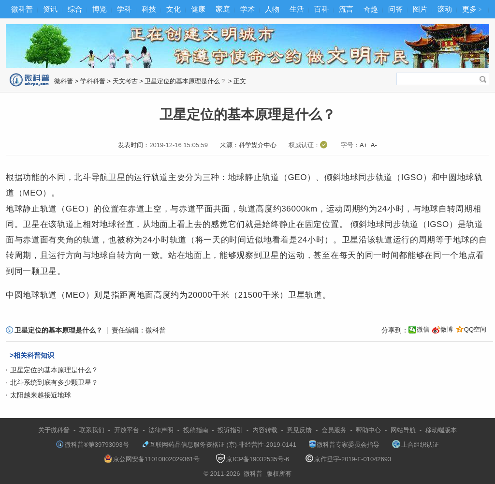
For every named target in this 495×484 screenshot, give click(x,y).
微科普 (22, 9)
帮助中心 (368, 430)
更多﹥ (473, 9)
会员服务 (334, 430)
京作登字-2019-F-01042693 (349, 459)
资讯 (50, 9)
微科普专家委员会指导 (344, 444)
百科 (321, 9)
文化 (173, 9)
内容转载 (264, 430)
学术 (247, 9)
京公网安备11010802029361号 (152, 459)
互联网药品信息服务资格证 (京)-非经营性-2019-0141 (219, 444)
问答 (395, 9)
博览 (99, 9)
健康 (198, 9)
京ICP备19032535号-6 (252, 459)
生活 (297, 9)
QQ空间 (475, 329)
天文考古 (125, 81)
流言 (346, 9)
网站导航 (403, 430)
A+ (363, 145)
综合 (75, 9)
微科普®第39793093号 (92, 444)
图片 (420, 9)
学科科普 (92, 81)
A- (374, 145)
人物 (272, 9)
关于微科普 (54, 430)
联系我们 (91, 430)
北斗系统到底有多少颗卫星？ (54, 382)
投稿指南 (195, 430)
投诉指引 (230, 430)
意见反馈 (299, 430)
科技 (149, 9)
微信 (423, 329)
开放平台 (126, 430)
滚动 (444, 9)
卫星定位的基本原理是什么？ (185, 81)
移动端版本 (441, 430)
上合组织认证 (415, 444)
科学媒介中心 (258, 145)
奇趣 (371, 9)
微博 (446, 329)
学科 (124, 9)
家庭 (223, 9)
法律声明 (161, 430)
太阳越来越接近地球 (40, 395)
